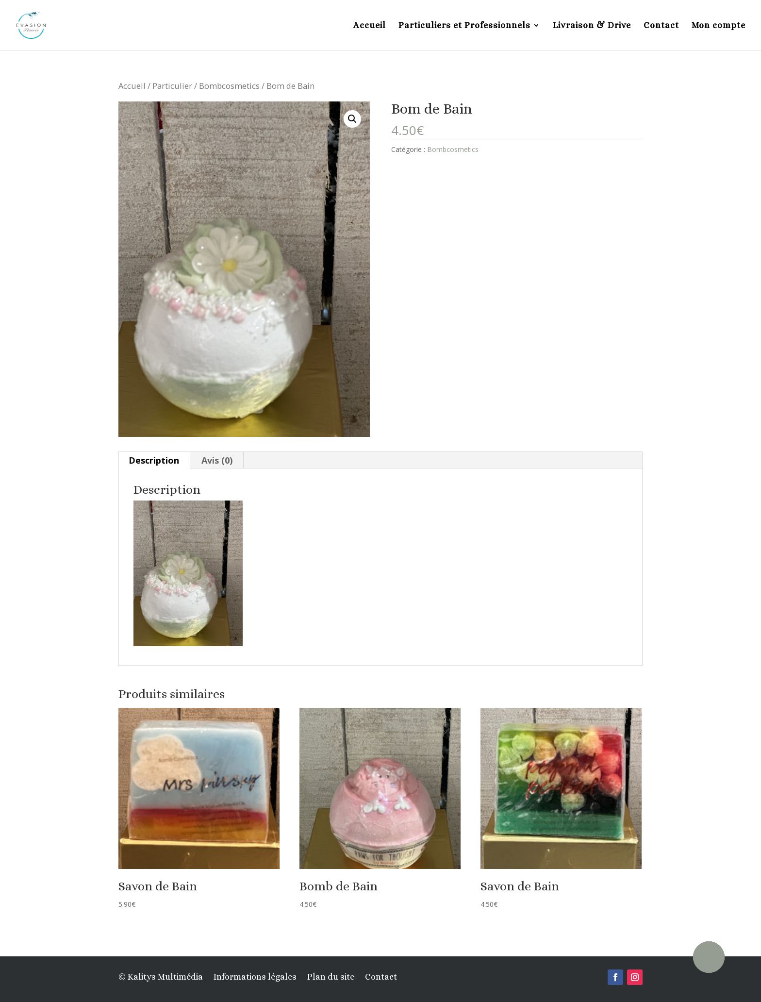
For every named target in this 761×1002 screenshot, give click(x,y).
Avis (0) (216, 460)
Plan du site (330, 977)
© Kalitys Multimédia (160, 977)
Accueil (369, 26)
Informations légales (255, 977)
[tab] (154, 460)
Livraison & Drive (592, 26)
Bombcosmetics (229, 85)
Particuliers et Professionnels (464, 26)
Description (154, 460)
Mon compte (718, 26)
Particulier (172, 85)
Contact (661, 26)
